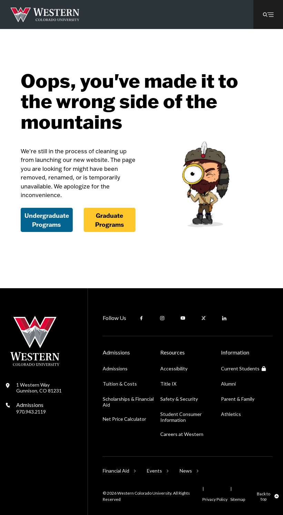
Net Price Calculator (124, 419)
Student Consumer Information (181, 417)
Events (154, 471)
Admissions (31, 408)
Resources (172, 352)
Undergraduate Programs (46, 220)
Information (235, 352)
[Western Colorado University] (34, 364)
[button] (268, 14)
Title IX (168, 384)
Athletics (231, 414)
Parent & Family (237, 399)
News (186, 471)
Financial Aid (116, 471)
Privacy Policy (215, 499)
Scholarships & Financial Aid (128, 402)
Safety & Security (179, 399)
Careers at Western (181, 434)
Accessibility (174, 368)
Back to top (263, 496)
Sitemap (237, 499)
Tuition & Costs (120, 384)
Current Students (243, 368)
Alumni (228, 384)
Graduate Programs (109, 220)
